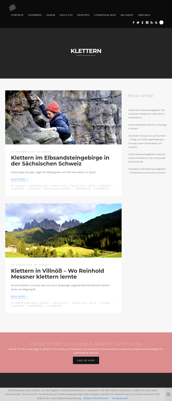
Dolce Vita (66, 15)
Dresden (105, 185)
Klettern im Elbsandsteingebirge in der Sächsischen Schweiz (60, 160)
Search (161, 22)
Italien (105, 303)
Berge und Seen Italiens (32, 303)
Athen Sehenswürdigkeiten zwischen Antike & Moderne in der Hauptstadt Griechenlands (146, 158)
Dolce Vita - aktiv (83, 185)
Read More (19, 179)
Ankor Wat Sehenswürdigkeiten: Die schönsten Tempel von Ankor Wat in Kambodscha (146, 114)
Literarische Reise (105, 15)
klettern (18, 188)
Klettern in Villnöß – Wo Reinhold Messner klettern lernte (57, 274)
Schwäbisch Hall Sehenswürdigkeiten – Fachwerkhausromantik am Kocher (147, 170)
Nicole (47, 151)
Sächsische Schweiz (57, 188)
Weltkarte (127, 15)
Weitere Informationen (95, 398)
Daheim (50, 15)
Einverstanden (120, 398)
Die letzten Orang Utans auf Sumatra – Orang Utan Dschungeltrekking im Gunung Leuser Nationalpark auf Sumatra (147, 141)
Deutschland (39, 185)
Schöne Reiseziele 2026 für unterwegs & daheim (147, 126)
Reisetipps (83, 15)
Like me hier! (86, 360)
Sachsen (34, 188)
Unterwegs (35, 15)
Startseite (17, 15)
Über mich (144, 15)
